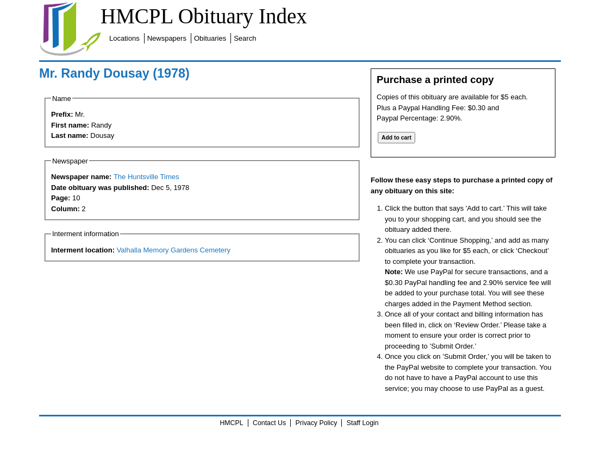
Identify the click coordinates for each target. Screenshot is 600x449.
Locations (124, 38)
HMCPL (231, 423)
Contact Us (269, 423)
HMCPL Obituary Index (204, 16)
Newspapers (166, 38)
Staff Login (363, 423)
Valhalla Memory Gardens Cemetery (173, 250)
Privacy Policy (317, 423)
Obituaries (210, 38)
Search (245, 38)
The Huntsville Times (146, 177)
